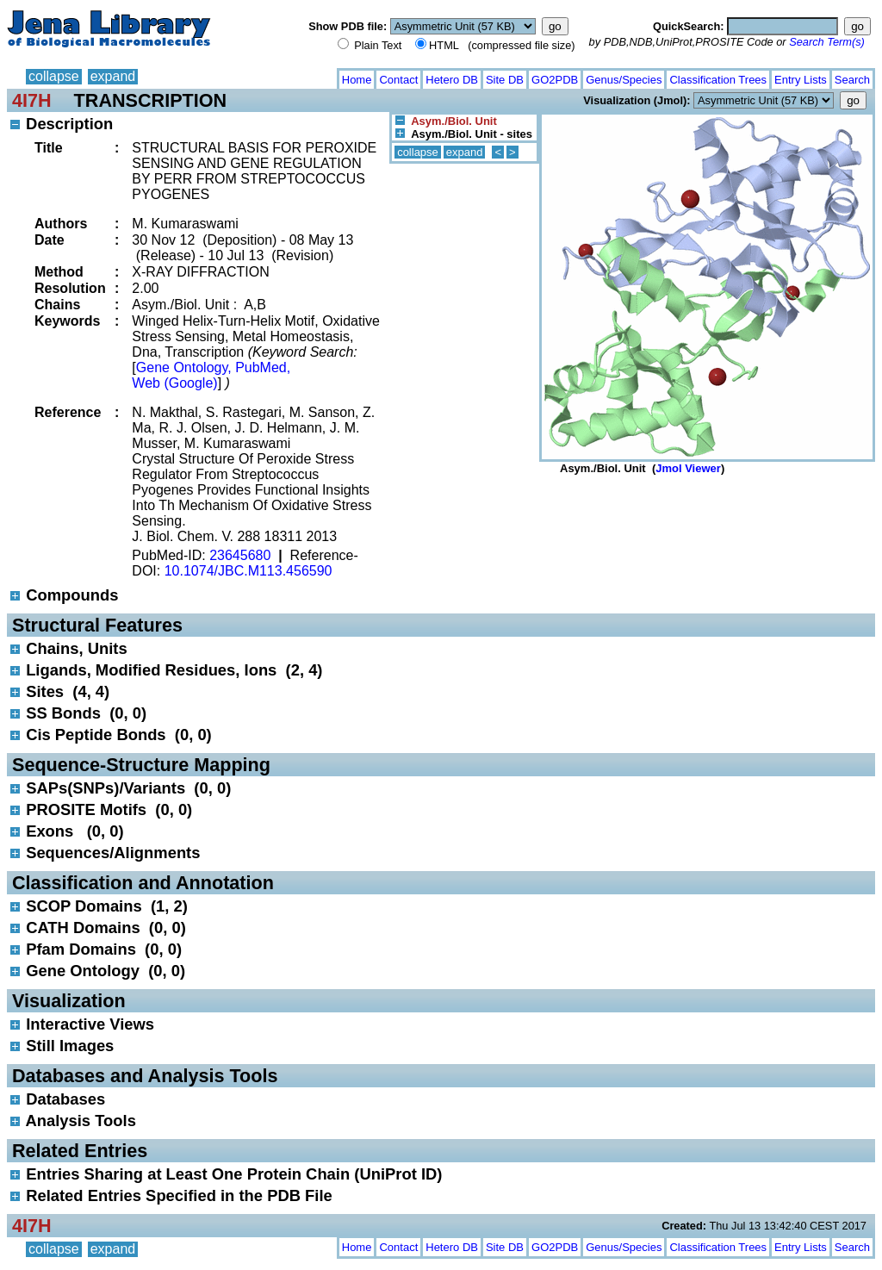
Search (852, 79)
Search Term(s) (827, 41)
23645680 (239, 555)
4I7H (32, 100)
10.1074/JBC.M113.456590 (248, 570)
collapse (53, 76)
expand (113, 76)
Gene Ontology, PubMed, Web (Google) (211, 375)
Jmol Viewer (688, 468)
